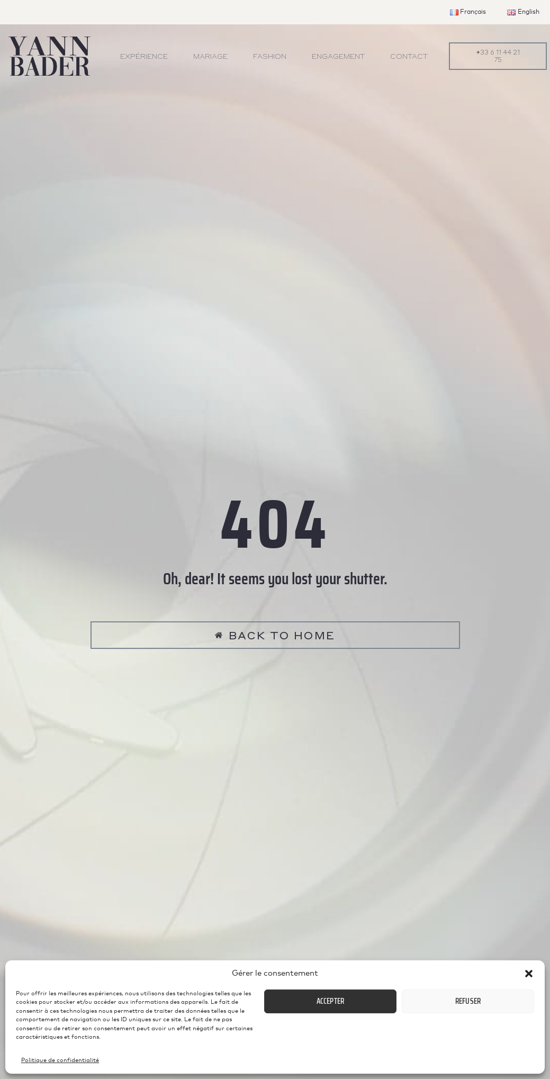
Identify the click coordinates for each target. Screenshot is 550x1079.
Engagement (338, 55)
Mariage (210, 55)
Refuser (468, 1001)
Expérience (144, 55)
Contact (409, 55)
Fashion (269, 55)
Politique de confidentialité (60, 1060)
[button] (529, 973)
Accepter (331, 1001)
